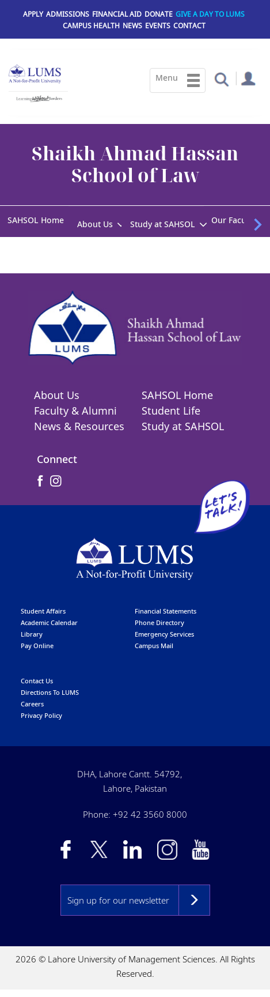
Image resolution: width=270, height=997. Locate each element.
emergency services (164, 635)
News (132, 26)
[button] (221, 78)
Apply (33, 14)
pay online (37, 646)
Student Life (171, 412)
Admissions (67, 14)
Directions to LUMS (50, 693)
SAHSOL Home (35, 220)
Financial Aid (117, 14)
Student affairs (43, 612)
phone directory (159, 623)
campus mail (154, 646)
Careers (32, 705)
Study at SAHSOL (162, 224)
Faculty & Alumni (75, 412)
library (32, 635)
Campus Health (91, 26)
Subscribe (194, 901)
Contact (189, 26)
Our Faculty (233, 220)
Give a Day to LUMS (210, 14)
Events (157, 26)
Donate (158, 14)
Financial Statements (165, 612)
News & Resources (79, 427)
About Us (95, 224)
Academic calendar (49, 623)
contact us (37, 682)
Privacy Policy (41, 716)
